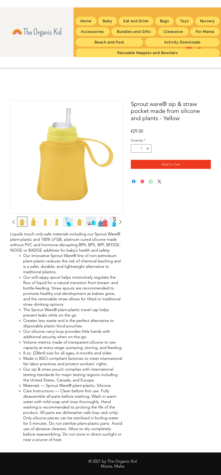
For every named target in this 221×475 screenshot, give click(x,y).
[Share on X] (159, 181)
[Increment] (148, 148)
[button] (205, 31)
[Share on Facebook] (133, 181)
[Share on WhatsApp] (151, 181)
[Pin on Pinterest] (142, 181)
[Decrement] (134, 148)
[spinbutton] (141, 148)
